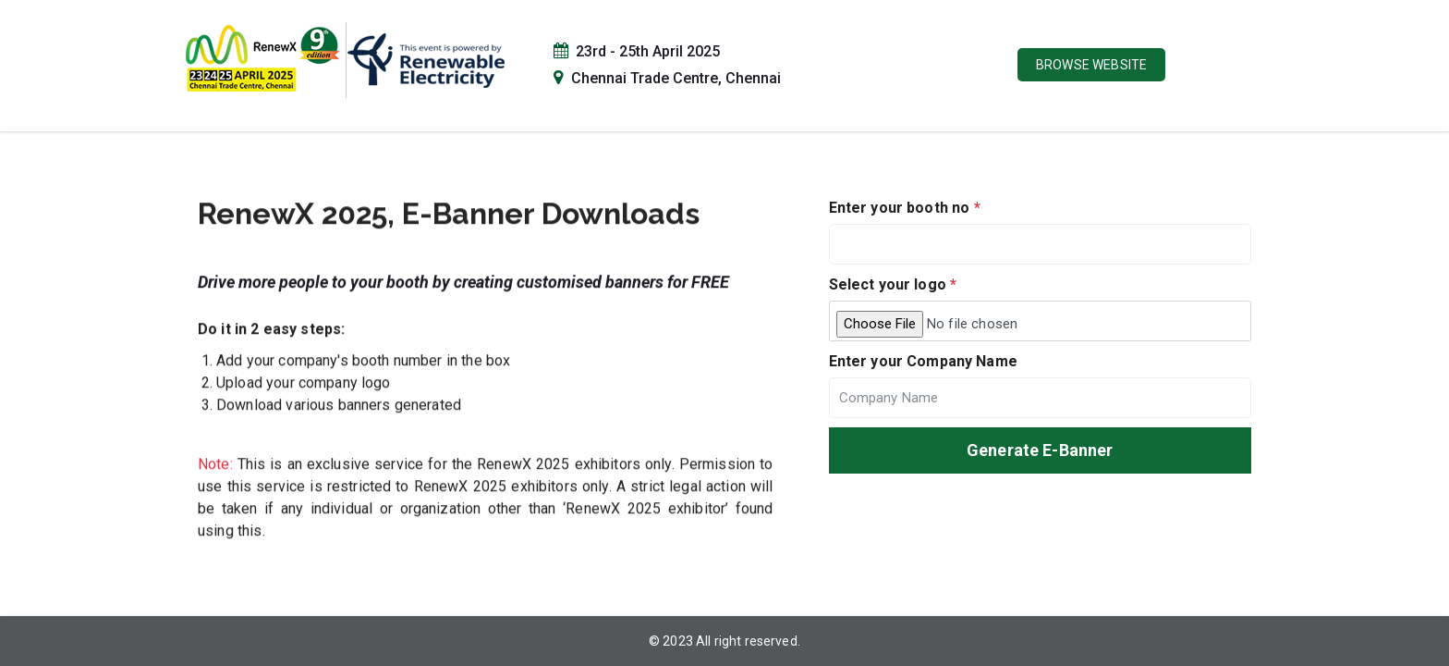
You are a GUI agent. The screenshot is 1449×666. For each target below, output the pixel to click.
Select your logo (893, 284)
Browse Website (1091, 64)
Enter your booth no (904, 207)
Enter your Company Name (923, 361)
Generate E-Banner (1040, 450)
